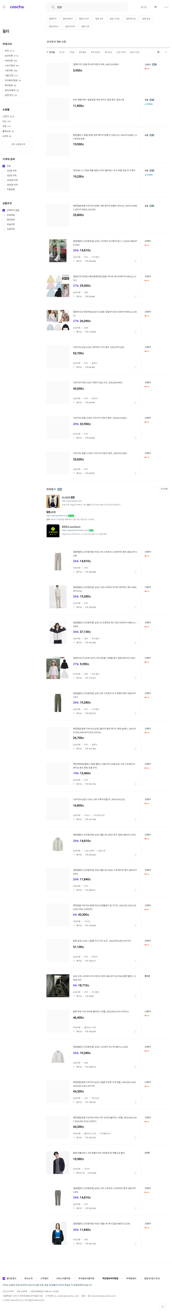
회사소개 (28, 1278)
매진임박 (11, 219)
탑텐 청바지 (68, 18)
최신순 (62, 52)
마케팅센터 (131, 1278)
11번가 (8, 116)
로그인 (144, 7)
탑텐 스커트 (115, 18)
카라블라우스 (105, 1133)
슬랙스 (94, 363)
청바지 (94, 398)
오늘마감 (11, 229)
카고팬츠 (95, 257)
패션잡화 (10, 85)
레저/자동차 (12, 90)
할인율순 (82, 52)
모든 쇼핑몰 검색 (18, 144)
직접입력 (11, 189)
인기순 (52, 52)
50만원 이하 (12, 185)
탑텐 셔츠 (99, 18)
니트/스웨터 (89, 850)
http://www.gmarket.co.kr (56, 516)
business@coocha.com (104, 1295)
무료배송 (11, 215)
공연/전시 (11, 95)
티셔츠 (87, 815)
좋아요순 (108, 52)
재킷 (86, 1239)
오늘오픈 (11, 224)
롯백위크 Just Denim (71, 526)
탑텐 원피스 (54, 26)
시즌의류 (11, 70)
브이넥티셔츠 (99, 815)
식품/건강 (11, 75)
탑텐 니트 (85, 26)
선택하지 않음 (13, 210)
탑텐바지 (52, 18)
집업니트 (102, 850)
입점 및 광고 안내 (152, 1278)
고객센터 (44, 1278)
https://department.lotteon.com (75, 530)
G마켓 (6, 136)
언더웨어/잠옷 (13, 80)
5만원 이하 (12, 175)
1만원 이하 (12, 171)
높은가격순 (135, 52)
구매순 (72, 52)
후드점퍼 (95, 638)
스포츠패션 (12, 65)
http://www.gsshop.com (72, 501)
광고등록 (164, 488)
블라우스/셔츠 (90, 1027)
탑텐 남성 (146, 18)
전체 (9, 166)
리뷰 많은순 (96, 52)
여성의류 (11, 60)
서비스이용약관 (63, 1278)
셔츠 (86, 1098)
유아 (9, 50)
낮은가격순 (121, 52)
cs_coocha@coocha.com (66, 1295)
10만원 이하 (12, 180)
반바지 (94, 956)
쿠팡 (6, 126)
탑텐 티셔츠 (84, 18)
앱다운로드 (11, 1278)
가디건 (87, 921)
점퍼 (86, 292)
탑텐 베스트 (131, 18)
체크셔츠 (95, 1098)
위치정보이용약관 (86, 1278)
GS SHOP (68, 497)
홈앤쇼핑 (8, 131)
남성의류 (11, 55)
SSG (6, 121)
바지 (86, 257)
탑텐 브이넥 (70, 26)
